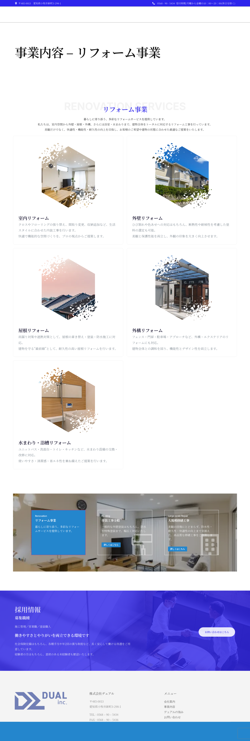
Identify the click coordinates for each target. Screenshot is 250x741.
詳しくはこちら (116, 545)
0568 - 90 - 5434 (166, 3)
